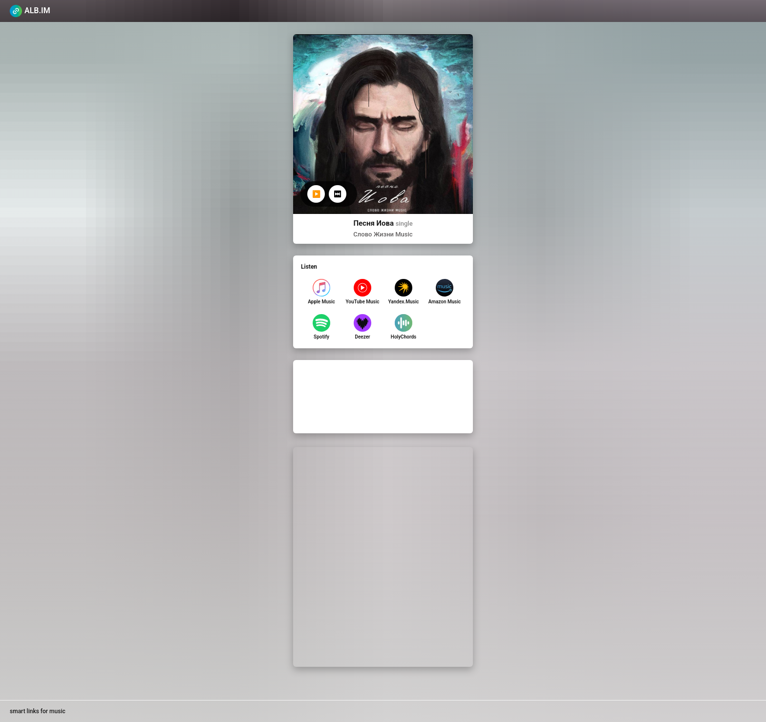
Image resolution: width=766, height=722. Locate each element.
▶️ (316, 194)
